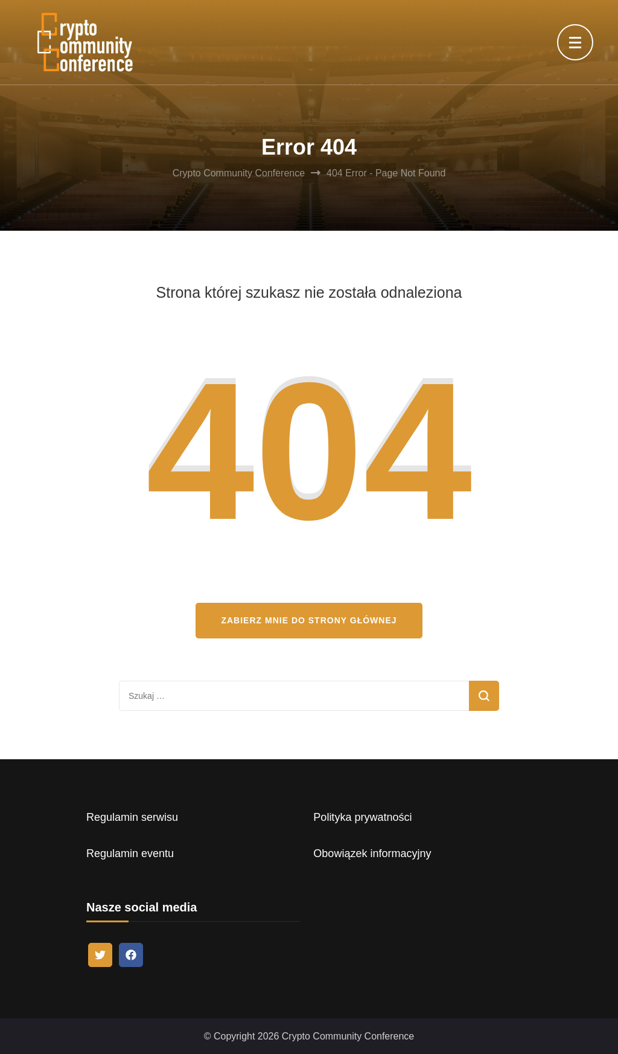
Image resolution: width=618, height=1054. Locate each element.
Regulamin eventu (130, 853)
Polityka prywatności (362, 817)
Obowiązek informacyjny (372, 853)
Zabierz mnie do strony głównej (309, 620)
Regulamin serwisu (132, 817)
